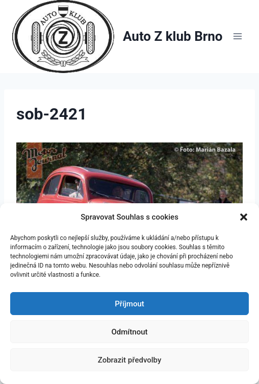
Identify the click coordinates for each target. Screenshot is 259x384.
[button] (244, 217)
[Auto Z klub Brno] (117, 36)
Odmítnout (130, 332)
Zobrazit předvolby (130, 360)
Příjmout (129, 303)
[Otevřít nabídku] (237, 36)
